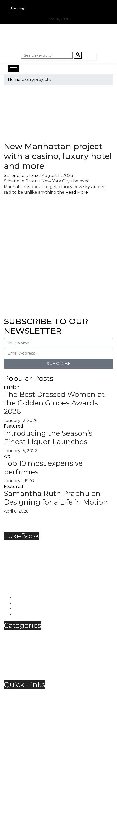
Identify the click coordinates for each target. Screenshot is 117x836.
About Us (23, 693)
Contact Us (25, 699)
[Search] (78, 55)
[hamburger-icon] (13, 68)
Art (7, 456)
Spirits (20, 657)
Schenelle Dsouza (22, 175)
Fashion (11, 387)
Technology (26, 662)
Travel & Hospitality (33, 668)
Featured (13, 426)
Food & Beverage (31, 645)
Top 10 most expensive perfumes (43, 467)
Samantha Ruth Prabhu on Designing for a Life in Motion (56, 497)
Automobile (26, 634)
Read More (76, 192)
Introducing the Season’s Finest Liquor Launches (48, 437)
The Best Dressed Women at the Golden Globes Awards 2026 (54, 403)
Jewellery (24, 651)
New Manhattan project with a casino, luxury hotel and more (58, 156)
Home (14, 79)
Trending (23, 673)
